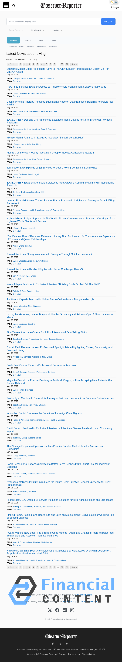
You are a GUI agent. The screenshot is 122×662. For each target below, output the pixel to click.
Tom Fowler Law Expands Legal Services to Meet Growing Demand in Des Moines (52, 167)
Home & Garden (28, 144)
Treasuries (53, 47)
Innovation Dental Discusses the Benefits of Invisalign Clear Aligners (44, 413)
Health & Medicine (28, 78)
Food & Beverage (48, 129)
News (21, 47)
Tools (53, 40)
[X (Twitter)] (50, 610)
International (41, 47)
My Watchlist (36, 30)
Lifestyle (16, 78)
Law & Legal (33, 174)
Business (23, 93)
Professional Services (37, 93)
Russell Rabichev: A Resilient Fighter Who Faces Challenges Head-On (45, 269)
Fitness (16, 491)
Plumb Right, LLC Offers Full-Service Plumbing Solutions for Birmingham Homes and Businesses (60, 500)
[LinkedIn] (64, 610)
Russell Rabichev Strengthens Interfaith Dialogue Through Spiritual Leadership (50, 254)
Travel (23, 228)
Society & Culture (20, 339)
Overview (13, 47)
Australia (22, 456)
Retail (21, 390)
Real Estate (37, 159)
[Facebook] (57, 610)
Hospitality (32, 228)
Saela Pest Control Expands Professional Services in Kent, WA (41, 365)
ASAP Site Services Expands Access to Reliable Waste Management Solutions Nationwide (56, 86)
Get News (17, 81)
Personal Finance (20, 210)
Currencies (30, 47)
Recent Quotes (14, 30)
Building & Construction (22, 507)
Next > (74, 64)
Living (15, 93)
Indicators (55, 30)
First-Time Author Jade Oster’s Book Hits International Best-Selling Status (47, 332)
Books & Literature (46, 78)
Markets (13, 40)
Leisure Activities (40, 261)
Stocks (27, 40)
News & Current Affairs (55, 210)
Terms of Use (74, 654)
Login (116, 7)
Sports (30, 291)
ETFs (41, 40)
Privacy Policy (69, 601)
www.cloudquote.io (83, 595)
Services (36, 129)
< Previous (12, 64)
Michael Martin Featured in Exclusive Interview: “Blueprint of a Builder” (45, 137)
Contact (62, 654)
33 (67, 64)
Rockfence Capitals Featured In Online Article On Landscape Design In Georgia (50, 299)
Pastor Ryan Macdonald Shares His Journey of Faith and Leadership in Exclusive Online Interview (60, 398)
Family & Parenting (21, 420)
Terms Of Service (89, 601)
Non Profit (17, 276)
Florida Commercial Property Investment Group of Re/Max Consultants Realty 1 (50, 152)
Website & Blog (25, 261)
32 (62, 64)
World (15, 246)
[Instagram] (72, 610)
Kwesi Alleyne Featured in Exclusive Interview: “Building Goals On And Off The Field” (53, 284)
